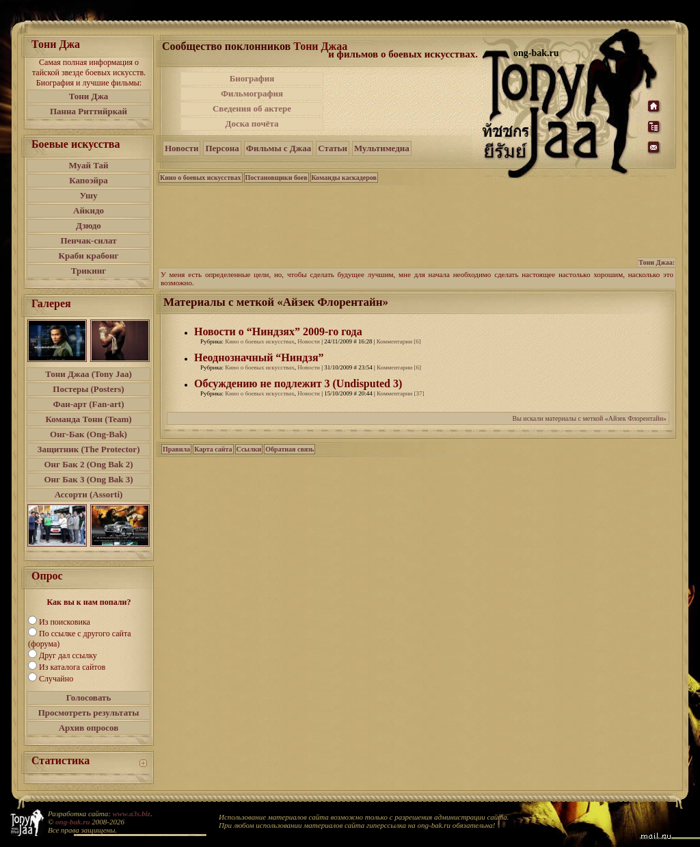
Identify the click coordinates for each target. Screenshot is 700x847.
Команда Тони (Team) (88, 419)
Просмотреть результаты (88, 712)
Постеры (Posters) (88, 389)
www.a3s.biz (131, 813)
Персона (222, 148)
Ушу (89, 195)
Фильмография (252, 93)
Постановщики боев (276, 177)
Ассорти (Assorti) (89, 494)
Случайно (56, 678)
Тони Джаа (320, 46)
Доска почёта (251, 123)
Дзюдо (88, 225)
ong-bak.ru (72, 822)
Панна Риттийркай (88, 111)
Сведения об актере (252, 108)
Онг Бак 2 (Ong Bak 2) (88, 464)
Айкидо (88, 210)
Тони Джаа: (656, 262)
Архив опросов (89, 727)
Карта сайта (213, 449)
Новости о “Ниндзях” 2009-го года (278, 331)
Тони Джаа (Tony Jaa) (88, 374)
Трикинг (88, 270)
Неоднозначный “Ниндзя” (259, 357)
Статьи (332, 148)
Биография (252, 78)
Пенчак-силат (88, 240)
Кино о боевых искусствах (200, 177)
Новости (181, 148)
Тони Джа (89, 96)
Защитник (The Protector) (89, 449)
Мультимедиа (381, 148)
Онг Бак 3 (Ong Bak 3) (88, 479)
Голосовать (88, 697)
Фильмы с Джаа (278, 148)
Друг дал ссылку (68, 655)
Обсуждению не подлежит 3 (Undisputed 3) (298, 383)
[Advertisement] (404, 101)
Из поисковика (64, 622)
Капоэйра (88, 180)
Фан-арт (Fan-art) (88, 404)
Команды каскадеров (344, 177)
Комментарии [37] (401, 393)
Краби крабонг (89, 255)
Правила (176, 449)
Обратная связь (289, 449)
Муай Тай (88, 165)
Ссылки (249, 449)
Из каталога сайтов (72, 667)
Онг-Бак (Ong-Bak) (88, 434)
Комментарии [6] (399, 341)
